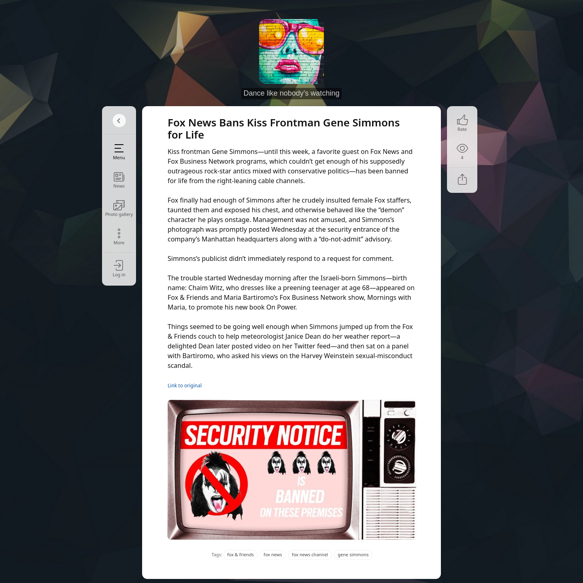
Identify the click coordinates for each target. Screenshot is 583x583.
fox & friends (240, 554)
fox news (273, 554)
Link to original (185, 385)
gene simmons (353, 554)
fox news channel (310, 554)
